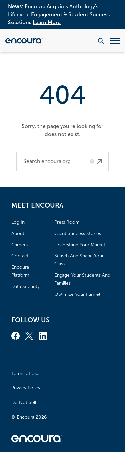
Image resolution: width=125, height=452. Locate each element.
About (17, 233)
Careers (19, 244)
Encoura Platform (20, 271)
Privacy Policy (25, 387)
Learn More (47, 22)
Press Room (67, 222)
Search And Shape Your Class (79, 259)
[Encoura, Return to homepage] (24, 40)
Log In (18, 222)
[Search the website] (100, 40)
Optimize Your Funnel (77, 294)
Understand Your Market (79, 244)
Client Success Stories (77, 233)
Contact (20, 255)
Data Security (25, 286)
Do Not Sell (23, 402)
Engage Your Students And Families (82, 279)
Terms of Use (25, 373)
